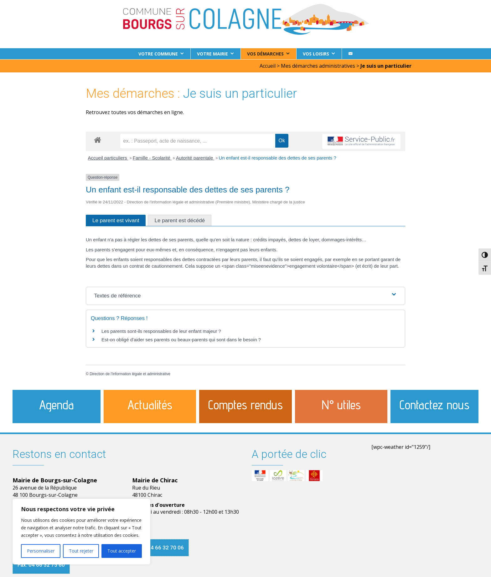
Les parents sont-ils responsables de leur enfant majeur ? (161, 330)
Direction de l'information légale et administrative (130, 373)
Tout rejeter (81, 551)
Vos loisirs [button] (316, 54)
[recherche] (197, 141)
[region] (81, 531)
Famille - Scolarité (152, 157)
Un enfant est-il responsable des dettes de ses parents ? (277, 157)
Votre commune (158, 54)
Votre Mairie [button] (212, 54)
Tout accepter (121, 551)
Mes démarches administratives (318, 65)
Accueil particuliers (108, 157)
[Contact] (350, 53)
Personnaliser (40, 551)
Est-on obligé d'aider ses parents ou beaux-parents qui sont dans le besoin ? (181, 339)
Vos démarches (265, 54)
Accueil (268, 65)
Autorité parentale (195, 157)
